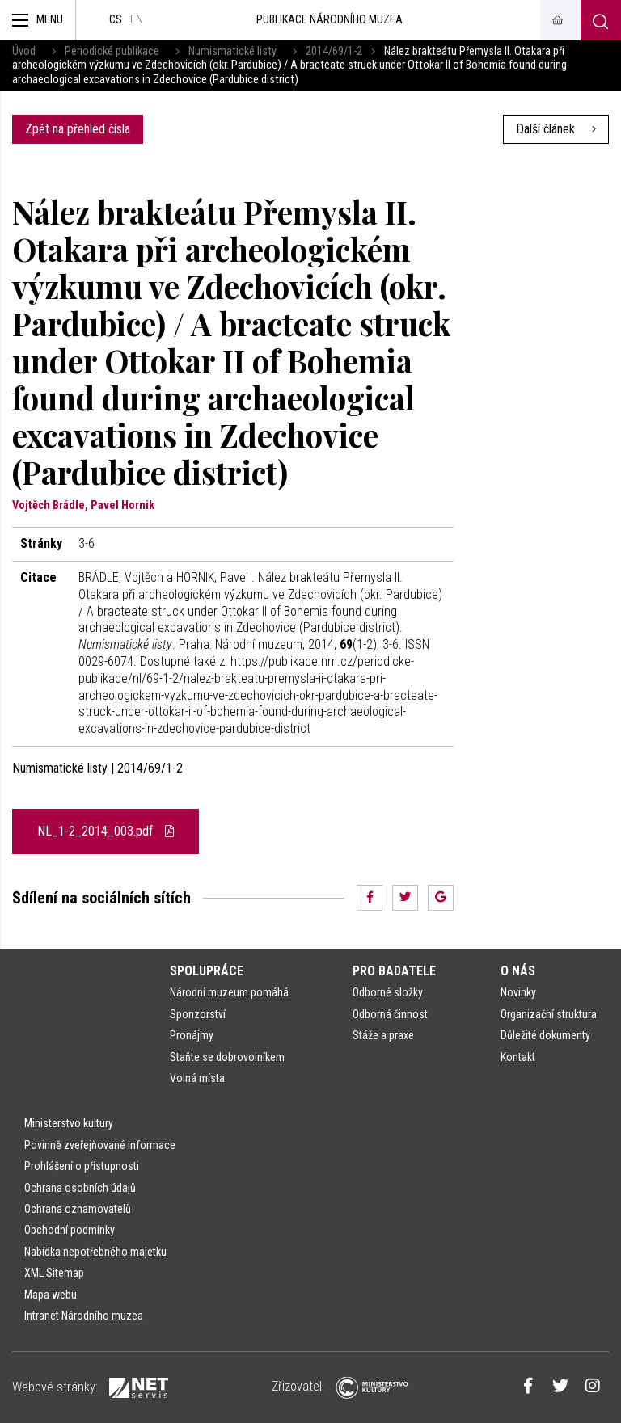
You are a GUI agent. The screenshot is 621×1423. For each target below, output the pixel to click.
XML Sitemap (54, 1272)
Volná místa (197, 1077)
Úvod (24, 51)
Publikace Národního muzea (329, 20)
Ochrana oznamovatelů (77, 1208)
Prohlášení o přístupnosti (81, 1166)
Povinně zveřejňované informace (99, 1145)
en (136, 20)
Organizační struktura (549, 1014)
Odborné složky (388, 992)
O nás (518, 971)
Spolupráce (206, 971)
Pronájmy (191, 1035)
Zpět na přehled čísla (77, 129)
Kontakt (518, 1056)
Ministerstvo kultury (68, 1123)
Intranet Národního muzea (83, 1315)
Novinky (518, 992)
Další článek (556, 129)
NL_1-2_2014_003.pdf (105, 831)
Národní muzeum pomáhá (229, 992)
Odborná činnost (390, 1014)
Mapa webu (50, 1294)
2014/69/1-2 (334, 51)
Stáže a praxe (383, 1035)
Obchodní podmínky (69, 1229)
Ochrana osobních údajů (80, 1187)
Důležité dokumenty (545, 1035)
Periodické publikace (112, 51)
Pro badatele (394, 971)
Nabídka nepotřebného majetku (95, 1251)
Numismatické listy (232, 51)
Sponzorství (198, 1014)
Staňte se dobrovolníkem (227, 1056)
